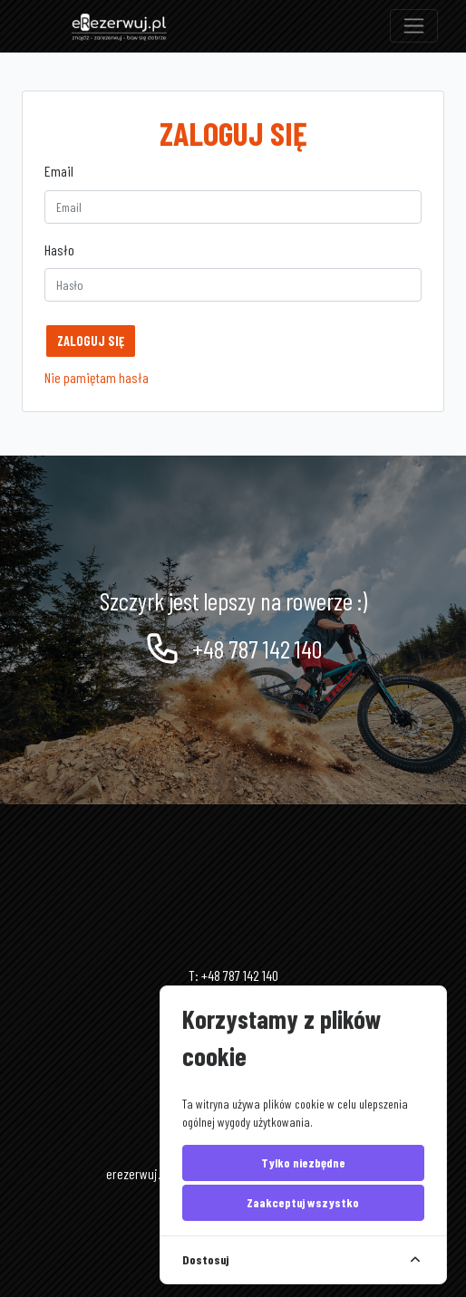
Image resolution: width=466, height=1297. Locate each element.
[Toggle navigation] (414, 26)
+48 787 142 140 (233, 648)
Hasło (59, 249)
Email (58, 170)
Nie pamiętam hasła (96, 377)
